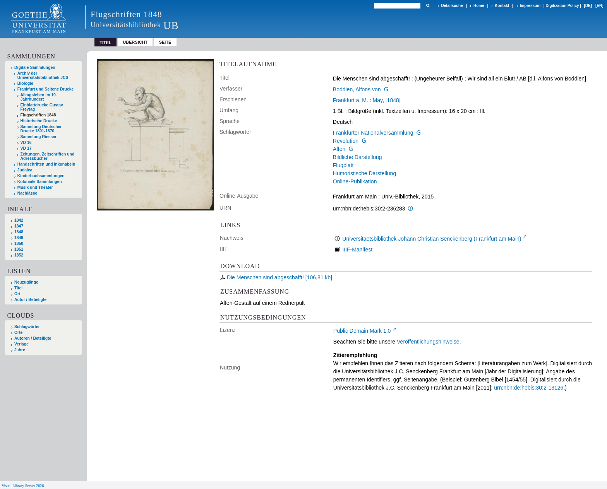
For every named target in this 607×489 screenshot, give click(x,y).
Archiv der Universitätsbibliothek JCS (43, 75)
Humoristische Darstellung (364, 173)
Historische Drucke (39, 121)
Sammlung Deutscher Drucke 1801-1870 (41, 129)
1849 (18, 238)
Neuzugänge (26, 282)
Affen (339, 149)
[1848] (393, 100)
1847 (18, 226)
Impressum (530, 5)
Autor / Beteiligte (30, 300)
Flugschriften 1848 (38, 115)
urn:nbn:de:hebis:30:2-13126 (528, 388)
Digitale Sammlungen (34, 67)
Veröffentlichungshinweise (428, 342)
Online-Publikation (355, 181)
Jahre (19, 350)
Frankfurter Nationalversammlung (373, 133)
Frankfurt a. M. (350, 100)
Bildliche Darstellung (357, 157)
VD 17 (26, 148)
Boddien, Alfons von (357, 89)
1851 (18, 249)
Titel (18, 288)
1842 (18, 220)
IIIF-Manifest (357, 249)
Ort (17, 294)
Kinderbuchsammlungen (41, 176)
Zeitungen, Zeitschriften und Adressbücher (48, 156)
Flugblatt (343, 165)
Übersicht (135, 42)
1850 (18, 243)
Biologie (25, 83)
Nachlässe (27, 193)
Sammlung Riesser (39, 137)
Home (478, 5)
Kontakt (502, 5)
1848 (18, 232)
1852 (18, 255)
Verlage (21, 344)
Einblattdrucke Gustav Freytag (42, 107)
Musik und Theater (35, 187)
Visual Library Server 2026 (23, 486)
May (377, 100)
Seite (165, 42)
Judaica (25, 170)
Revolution (345, 141)
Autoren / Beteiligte (32, 338)
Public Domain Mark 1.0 (362, 331)
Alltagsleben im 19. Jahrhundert (39, 97)
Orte (18, 332)
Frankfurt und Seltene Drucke (45, 89)
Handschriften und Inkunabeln (46, 164)
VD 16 (26, 142)
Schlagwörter (27, 327)
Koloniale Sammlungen (39, 182)
